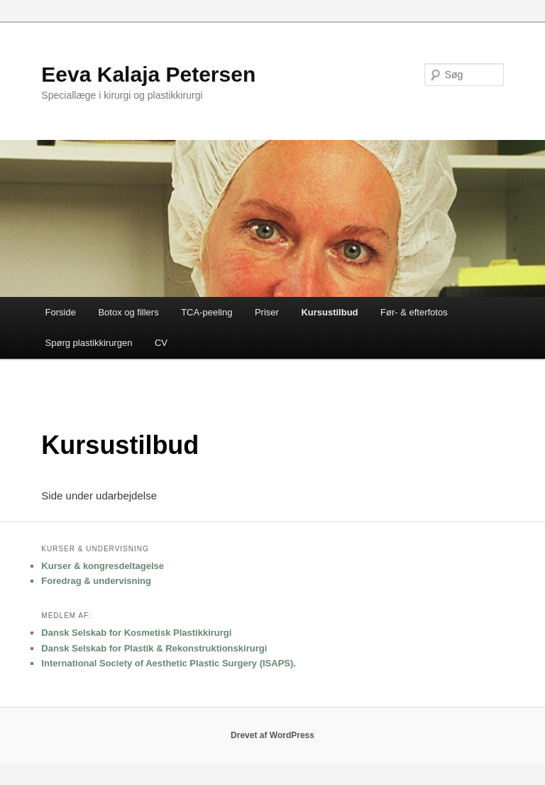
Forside (60, 312)
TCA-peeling (206, 312)
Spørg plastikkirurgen (89, 342)
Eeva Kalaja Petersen (148, 74)
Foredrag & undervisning (96, 580)
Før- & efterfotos (414, 312)
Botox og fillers (128, 312)
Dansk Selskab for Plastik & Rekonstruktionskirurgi (154, 648)
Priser (267, 312)
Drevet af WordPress (272, 735)
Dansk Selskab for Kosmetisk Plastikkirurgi (136, 632)
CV (161, 342)
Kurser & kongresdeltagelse (102, 566)
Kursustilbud (329, 312)
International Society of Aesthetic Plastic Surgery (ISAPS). (168, 663)
